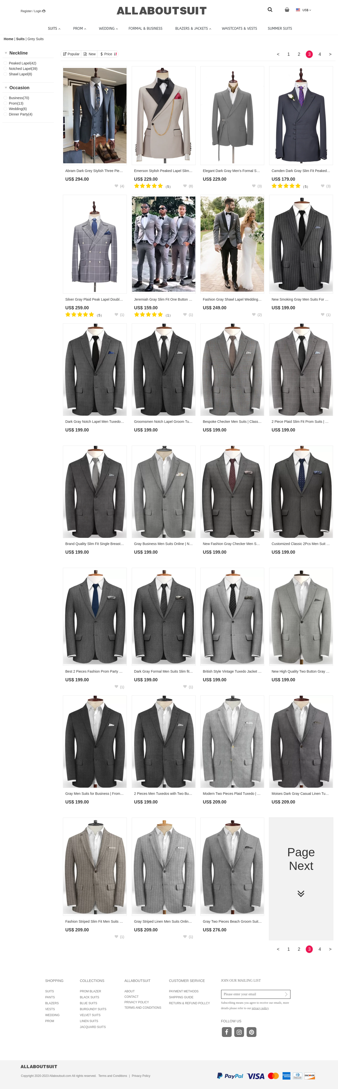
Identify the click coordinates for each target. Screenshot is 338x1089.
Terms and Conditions (112, 1076)
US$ (303, 10)
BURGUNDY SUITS (93, 1009)
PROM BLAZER (90, 991)
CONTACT (132, 997)
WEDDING (52, 1015)
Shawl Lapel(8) (20, 74)
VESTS (50, 1009)
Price (110, 54)
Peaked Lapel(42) (22, 63)
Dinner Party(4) (20, 114)
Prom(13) (16, 103)
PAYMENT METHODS (184, 991)
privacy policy (260, 1008)
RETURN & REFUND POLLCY (189, 1003)
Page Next (301, 873)
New (92, 54)
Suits (20, 39)
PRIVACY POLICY (137, 1002)
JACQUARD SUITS (93, 1027)
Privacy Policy (141, 1076)
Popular (73, 54)
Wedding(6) (18, 109)
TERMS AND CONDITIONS (143, 1007)
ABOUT (130, 991)
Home (9, 39)
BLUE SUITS (88, 1003)
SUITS (49, 991)
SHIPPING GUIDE (181, 997)
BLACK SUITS (89, 997)
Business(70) (19, 98)
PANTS (50, 997)
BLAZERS (52, 1003)
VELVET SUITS (90, 1015)
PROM (49, 1021)
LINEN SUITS (89, 1021)
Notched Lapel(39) (23, 69)
